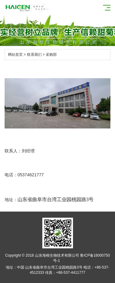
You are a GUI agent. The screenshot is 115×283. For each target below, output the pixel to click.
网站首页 (15, 54)
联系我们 (34, 54)
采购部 (51, 54)
